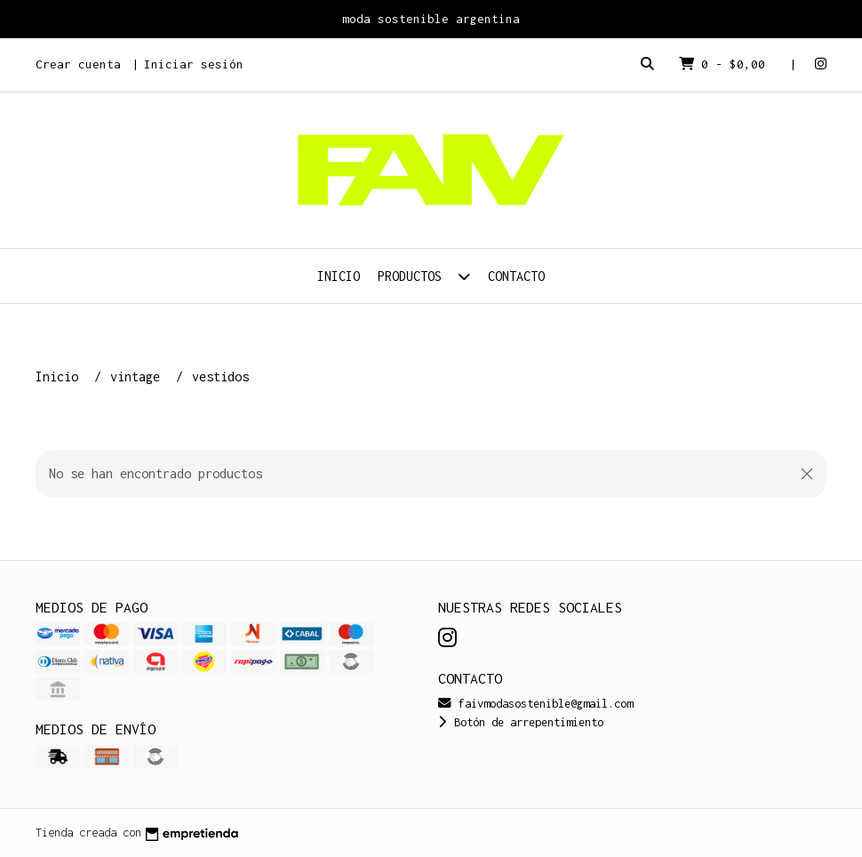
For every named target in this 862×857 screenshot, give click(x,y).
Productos (424, 276)
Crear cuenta (78, 64)
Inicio (338, 276)
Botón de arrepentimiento (520, 722)
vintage (138, 376)
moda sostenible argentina (431, 19)
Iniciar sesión (193, 64)
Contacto (516, 276)
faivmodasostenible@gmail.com (535, 703)
